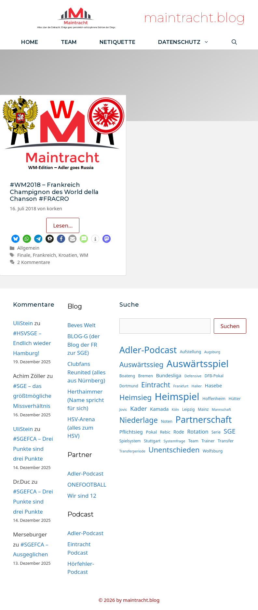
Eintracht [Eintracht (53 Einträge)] (155, 384)
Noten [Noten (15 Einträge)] (166, 421)
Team (69, 42)
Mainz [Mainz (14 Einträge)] (203, 409)
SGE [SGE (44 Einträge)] (229, 431)
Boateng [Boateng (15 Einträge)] (127, 376)
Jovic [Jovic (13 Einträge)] (123, 409)
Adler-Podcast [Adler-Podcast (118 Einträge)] (148, 350)
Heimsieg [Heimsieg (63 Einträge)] (135, 397)
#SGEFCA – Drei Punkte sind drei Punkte (33, 448)
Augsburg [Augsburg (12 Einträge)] (212, 352)
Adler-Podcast (85, 473)
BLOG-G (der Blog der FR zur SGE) (83, 344)
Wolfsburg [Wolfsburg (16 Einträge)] (213, 451)
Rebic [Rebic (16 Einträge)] (165, 432)
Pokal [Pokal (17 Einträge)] (151, 432)
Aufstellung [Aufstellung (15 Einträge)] (190, 351)
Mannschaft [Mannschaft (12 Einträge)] (221, 409)
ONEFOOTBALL (86, 484)
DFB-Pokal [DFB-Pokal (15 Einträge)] (214, 376)
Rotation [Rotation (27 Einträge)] (198, 431)
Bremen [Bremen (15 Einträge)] (145, 376)
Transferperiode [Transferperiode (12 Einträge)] (132, 451)
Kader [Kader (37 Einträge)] (138, 408)
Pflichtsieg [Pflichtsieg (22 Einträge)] (131, 431)
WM (84, 255)
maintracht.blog (194, 17)
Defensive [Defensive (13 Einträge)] (192, 375)
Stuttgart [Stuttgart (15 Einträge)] (152, 441)
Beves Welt (81, 325)
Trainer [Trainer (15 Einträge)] (207, 441)
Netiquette (117, 42)
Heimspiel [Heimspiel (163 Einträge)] (177, 396)
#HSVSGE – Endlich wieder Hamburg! (32, 343)
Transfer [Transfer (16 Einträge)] (226, 441)
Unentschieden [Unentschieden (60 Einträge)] (173, 450)
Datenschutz (189, 42)
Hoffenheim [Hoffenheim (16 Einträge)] (213, 398)
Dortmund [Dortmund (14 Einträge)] (128, 385)
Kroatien (68, 255)
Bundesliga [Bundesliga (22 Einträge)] (168, 375)
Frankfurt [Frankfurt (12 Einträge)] (180, 386)
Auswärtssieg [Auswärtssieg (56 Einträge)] (141, 364)
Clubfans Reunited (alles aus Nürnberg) (86, 372)
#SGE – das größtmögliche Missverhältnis (32, 395)
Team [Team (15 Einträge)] (193, 441)
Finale (23, 255)
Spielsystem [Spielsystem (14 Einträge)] (130, 440)
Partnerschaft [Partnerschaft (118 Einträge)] (203, 419)
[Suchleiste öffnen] (234, 42)
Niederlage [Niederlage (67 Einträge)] (138, 420)
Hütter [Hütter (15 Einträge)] (234, 398)
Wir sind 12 (81, 495)
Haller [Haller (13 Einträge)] (197, 385)
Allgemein (28, 248)
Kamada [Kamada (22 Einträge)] (159, 409)
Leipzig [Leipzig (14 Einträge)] (188, 409)
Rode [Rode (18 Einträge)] (178, 432)
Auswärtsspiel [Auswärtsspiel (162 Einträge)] (198, 363)
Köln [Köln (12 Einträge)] (175, 409)
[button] (15, 239)
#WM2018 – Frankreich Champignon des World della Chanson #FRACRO (54, 191)
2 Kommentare (33, 262)
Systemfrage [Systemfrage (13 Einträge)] (174, 440)
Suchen (230, 326)
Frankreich (44, 255)
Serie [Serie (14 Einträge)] (216, 432)
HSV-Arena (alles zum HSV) (81, 427)
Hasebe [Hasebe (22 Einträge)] (213, 385)
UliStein (23, 323)
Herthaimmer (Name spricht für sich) (85, 400)
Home (29, 42)
